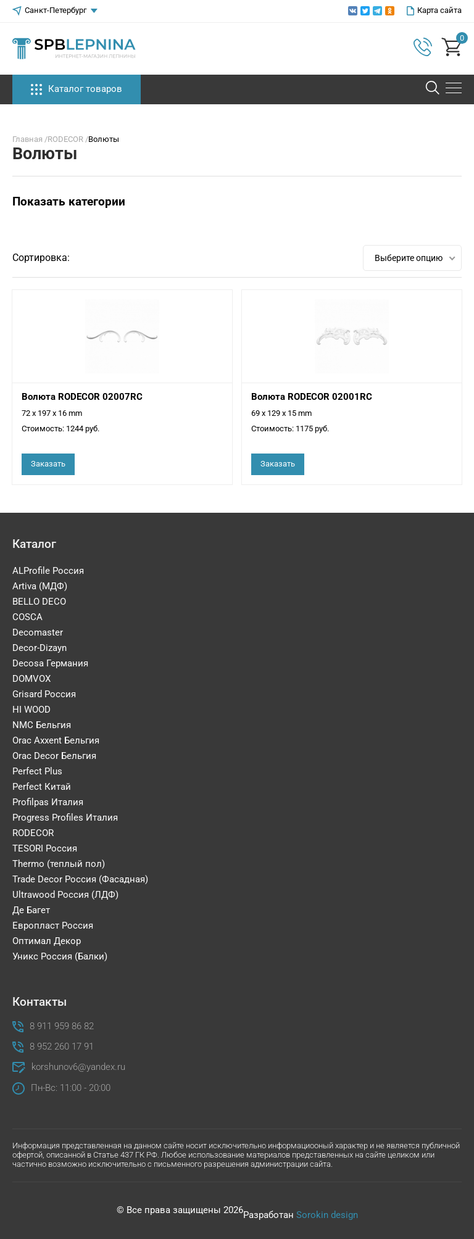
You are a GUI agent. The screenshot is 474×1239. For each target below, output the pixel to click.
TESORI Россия (44, 848)
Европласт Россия (52, 925)
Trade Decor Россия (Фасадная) (80, 879)
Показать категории (68, 202)
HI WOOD (31, 709)
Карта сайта (434, 10)
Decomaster (37, 632)
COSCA (27, 617)
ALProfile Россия (48, 570)
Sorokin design (327, 1214)
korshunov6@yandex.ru (78, 1067)
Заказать (48, 463)
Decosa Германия (50, 663)
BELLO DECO (39, 601)
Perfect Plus (37, 771)
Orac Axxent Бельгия (55, 740)
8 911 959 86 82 (62, 1026)
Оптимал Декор (46, 941)
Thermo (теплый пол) (58, 863)
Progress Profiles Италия (65, 817)
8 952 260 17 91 (62, 1047)
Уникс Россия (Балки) (59, 956)
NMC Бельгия (41, 725)
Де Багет (31, 910)
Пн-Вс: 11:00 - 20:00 (70, 1088)
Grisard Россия (44, 694)
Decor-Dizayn (39, 647)
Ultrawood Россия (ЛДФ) (65, 894)
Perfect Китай (41, 786)
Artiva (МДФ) (39, 586)
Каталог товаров (76, 89)
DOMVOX (31, 678)
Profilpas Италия (47, 802)
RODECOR (33, 833)
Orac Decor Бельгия (54, 755)
